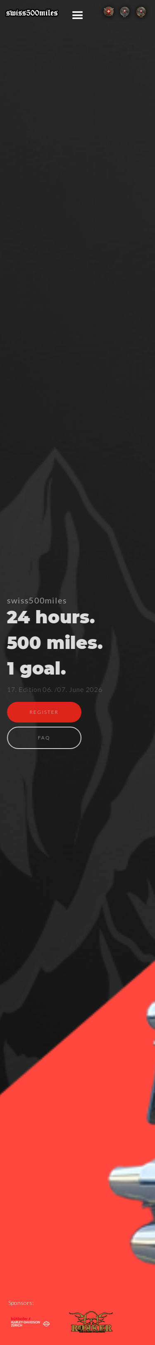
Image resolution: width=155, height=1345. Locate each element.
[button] (77, 15)
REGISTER (43, 712)
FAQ (44, 738)
